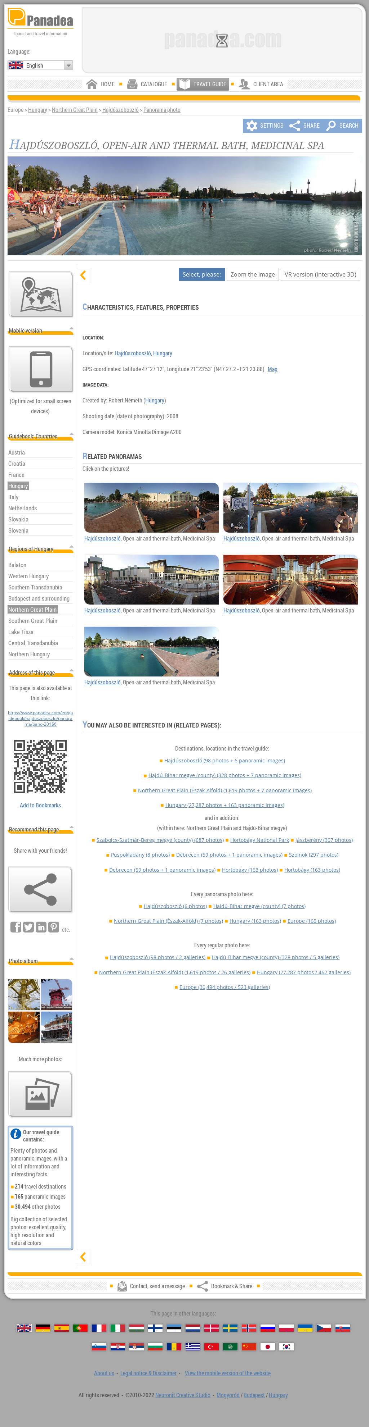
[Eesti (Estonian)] (174, 1328)
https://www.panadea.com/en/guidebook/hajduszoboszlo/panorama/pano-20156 (40, 718)
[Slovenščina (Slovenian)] (99, 1347)
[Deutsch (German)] (42, 1328)
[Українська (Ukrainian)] (305, 1328)
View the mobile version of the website (228, 1373)
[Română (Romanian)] (174, 1347)
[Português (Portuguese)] (80, 1328)
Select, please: (202, 274)
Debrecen (229, 854)
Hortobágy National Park (259, 839)
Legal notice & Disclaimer (148, 1373)
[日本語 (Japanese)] (267, 1347)
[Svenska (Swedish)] (230, 1328)
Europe (312, 920)
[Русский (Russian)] (267, 1328)
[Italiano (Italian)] (117, 1328)
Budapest (254, 1395)
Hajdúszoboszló (120, 110)
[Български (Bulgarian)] (155, 1347)
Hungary (37, 110)
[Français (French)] (99, 1328)
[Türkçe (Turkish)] (211, 1347)
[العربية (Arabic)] (230, 1347)
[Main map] (41, 295)
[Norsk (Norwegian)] (249, 1328)
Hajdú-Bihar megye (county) (224, 775)
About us (104, 1373)
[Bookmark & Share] (40, 890)
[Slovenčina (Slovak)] (342, 1328)
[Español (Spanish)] (61, 1328)
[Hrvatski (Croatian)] (117, 1347)
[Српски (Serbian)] (136, 1347)
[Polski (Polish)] (286, 1328)
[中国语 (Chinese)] (249, 1347)
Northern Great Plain (75, 110)
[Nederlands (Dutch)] (192, 1328)
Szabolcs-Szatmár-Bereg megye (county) (160, 839)
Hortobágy (250, 869)
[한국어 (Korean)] (286, 1347)
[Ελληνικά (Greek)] (192, 1347)
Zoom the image (253, 274)
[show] (84, 1257)
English (34, 65)
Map (272, 369)
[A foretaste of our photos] (40, 1094)
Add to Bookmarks (40, 805)
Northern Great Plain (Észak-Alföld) (225, 790)
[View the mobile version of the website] (41, 369)
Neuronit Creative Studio (182, 1395)
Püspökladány (140, 854)
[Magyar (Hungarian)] (136, 1328)
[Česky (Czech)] (324, 1328)
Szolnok (313, 854)
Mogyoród (228, 1395)
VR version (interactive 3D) (320, 274)
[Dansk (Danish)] (211, 1328)
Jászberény (324, 839)
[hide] (84, 275)
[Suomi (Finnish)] (155, 1328)
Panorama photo (162, 110)
